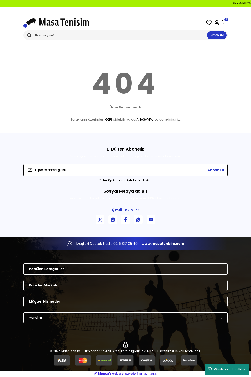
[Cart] (225, 22)
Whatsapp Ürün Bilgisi (227, 369)
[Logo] (56, 23)
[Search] (125, 35)
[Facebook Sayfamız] (125, 219)
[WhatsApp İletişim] (138, 219)
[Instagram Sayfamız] (112, 219)
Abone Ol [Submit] (215, 169)
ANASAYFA (144, 119)
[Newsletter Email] (125, 170)
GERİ (108, 119)
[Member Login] (216, 22)
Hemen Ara (217, 35)
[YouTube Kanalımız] (151, 219)
